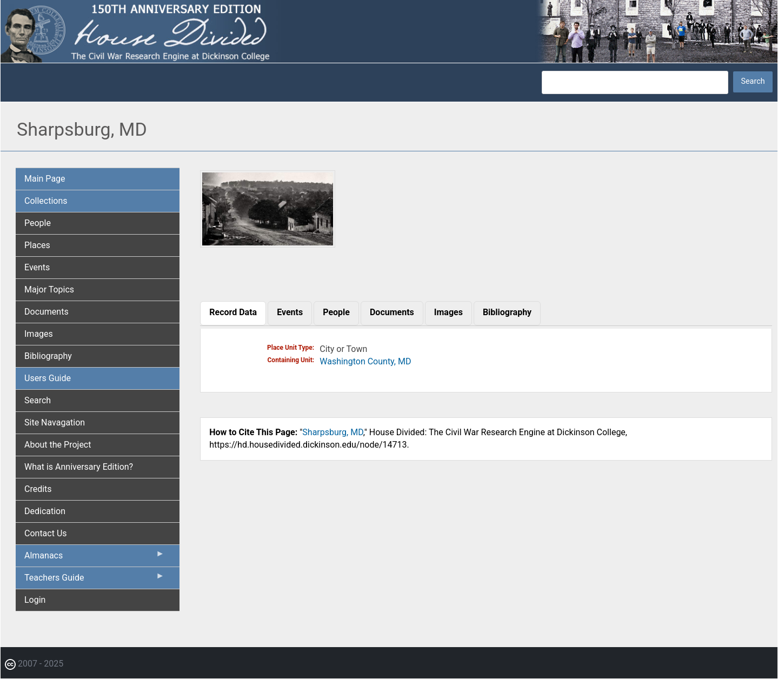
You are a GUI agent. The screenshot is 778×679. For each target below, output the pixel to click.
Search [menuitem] (37, 400)
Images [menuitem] (38, 334)
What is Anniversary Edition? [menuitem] (78, 467)
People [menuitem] (37, 223)
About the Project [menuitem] (57, 445)
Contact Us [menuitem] (45, 533)
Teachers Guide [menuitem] (94, 580)
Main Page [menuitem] (44, 179)
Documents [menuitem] (46, 312)
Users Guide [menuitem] (47, 378)
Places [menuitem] (37, 245)
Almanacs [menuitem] (94, 558)
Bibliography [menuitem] (48, 356)
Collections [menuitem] (46, 201)
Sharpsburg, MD (332, 432)
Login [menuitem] (34, 600)
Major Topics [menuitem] (49, 289)
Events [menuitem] (37, 267)
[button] (267, 244)
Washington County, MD (365, 361)
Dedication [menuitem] (44, 511)
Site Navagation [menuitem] (54, 422)
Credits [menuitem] (38, 489)
